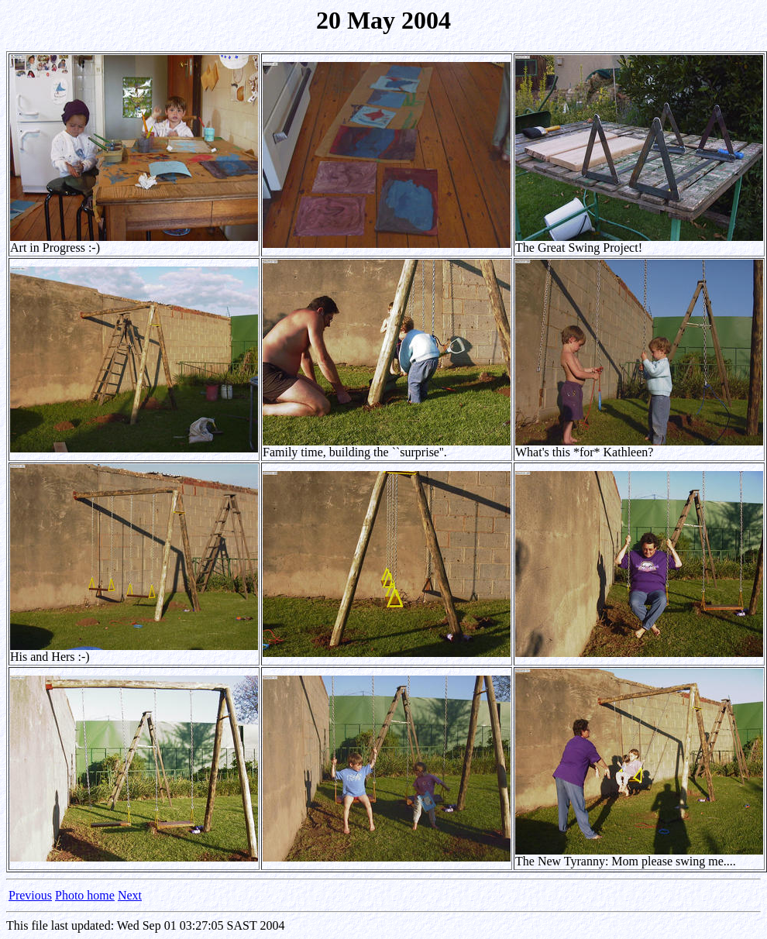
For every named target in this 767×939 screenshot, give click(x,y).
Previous (30, 895)
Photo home (85, 895)
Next (130, 895)
